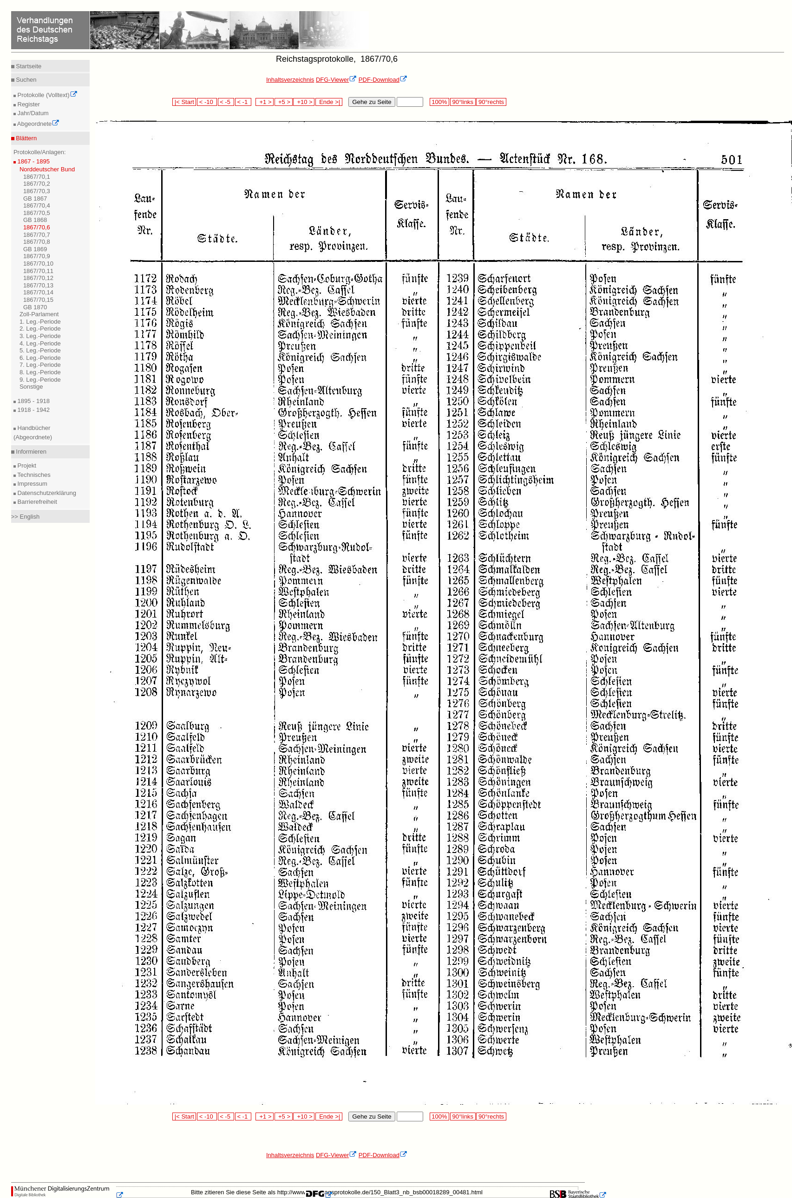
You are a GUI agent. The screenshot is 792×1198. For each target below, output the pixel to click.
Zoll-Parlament (39, 314)
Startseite (28, 66)
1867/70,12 (38, 277)
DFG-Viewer (336, 79)
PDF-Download (383, 79)
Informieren (30, 451)
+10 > (304, 101)
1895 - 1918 (33, 400)
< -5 (226, 101)
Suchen (25, 79)
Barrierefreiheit (36, 501)
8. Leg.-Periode (40, 372)
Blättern (25, 138)
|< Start (184, 101)
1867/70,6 (36, 227)
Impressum (31, 483)
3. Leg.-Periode (40, 335)
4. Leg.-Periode (40, 343)
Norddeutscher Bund (47, 169)
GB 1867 (35, 198)
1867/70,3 (36, 191)
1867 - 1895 (33, 161)
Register (28, 104)
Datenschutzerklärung (46, 492)
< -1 (243, 101)
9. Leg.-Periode (40, 379)
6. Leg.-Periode (40, 357)
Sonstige (31, 386)
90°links (463, 101)
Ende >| (329, 101)
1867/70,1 (36, 176)
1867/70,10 (38, 263)
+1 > (264, 101)
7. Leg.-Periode (40, 364)
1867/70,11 (38, 270)
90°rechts (491, 101)
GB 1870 (35, 307)
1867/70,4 (36, 205)
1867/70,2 (36, 183)
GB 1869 (35, 249)
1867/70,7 (36, 234)
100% (439, 101)
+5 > (283, 101)
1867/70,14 (38, 292)
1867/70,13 (38, 285)
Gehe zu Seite (371, 101)
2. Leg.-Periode (40, 328)
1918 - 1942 (33, 409)
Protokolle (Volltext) (47, 94)
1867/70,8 (36, 241)
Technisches (33, 474)
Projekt (26, 465)
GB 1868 (35, 219)
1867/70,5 (36, 212)
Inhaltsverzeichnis (290, 79)
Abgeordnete (37, 123)
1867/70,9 (36, 256)
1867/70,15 (38, 299)
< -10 (206, 101)
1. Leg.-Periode (40, 321)
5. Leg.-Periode (40, 350)
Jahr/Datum (32, 113)
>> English (25, 516)
